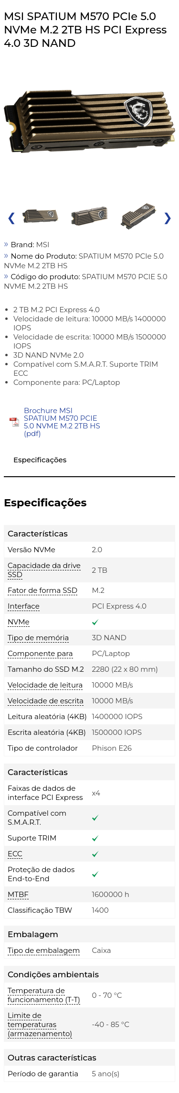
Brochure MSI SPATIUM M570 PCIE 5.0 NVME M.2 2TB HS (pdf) (62, 422)
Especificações (39, 459)
